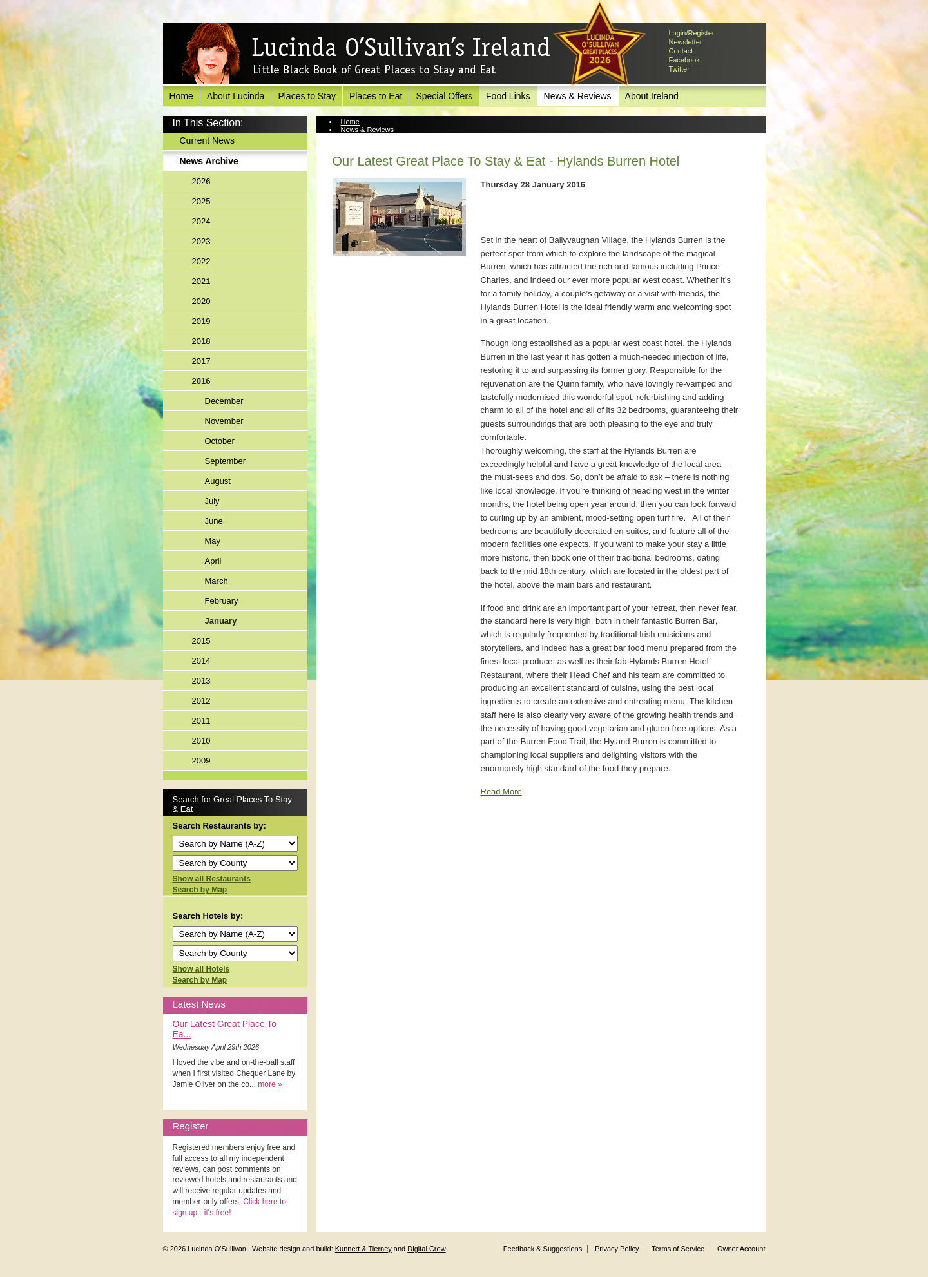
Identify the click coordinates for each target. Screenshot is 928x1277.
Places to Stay (307, 96)
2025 (201, 201)
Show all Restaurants (212, 878)
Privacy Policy (617, 1249)
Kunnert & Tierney (363, 1249)
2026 (201, 181)
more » (270, 1084)
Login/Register (692, 33)
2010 (201, 740)
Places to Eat (376, 96)
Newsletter (685, 42)
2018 (201, 341)
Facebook (684, 60)
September (225, 461)
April (213, 561)
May (213, 541)
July (212, 501)
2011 (201, 720)
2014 (201, 661)
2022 (201, 261)
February (221, 601)
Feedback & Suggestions (542, 1249)
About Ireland (652, 96)
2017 (201, 361)
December (224, 401)
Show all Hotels (201, 969)
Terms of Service (678, 1249)
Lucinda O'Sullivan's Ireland (366, 54)
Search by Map (200, 889)
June (214, 521)
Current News (207, 140)
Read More (501, 791)
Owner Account (741, 1249)
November (224, 421)
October (220, 441)
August (218, 481)
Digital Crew (426, 1249)
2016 (201, 381)
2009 (201, 760)
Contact (681, 51)
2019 (201, 321)
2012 (201, 701)
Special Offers (444, 96)
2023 (201, 241)
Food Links (508, 96)
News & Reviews (578, 96)
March (216, 581)
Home (181, 96)
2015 (201, 641)
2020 (201, 301)
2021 (201, 281)
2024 (201, 221)
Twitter (679, 69)
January (221, 621)
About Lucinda (236, 96)
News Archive (209, 161)
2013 (201, 681)
